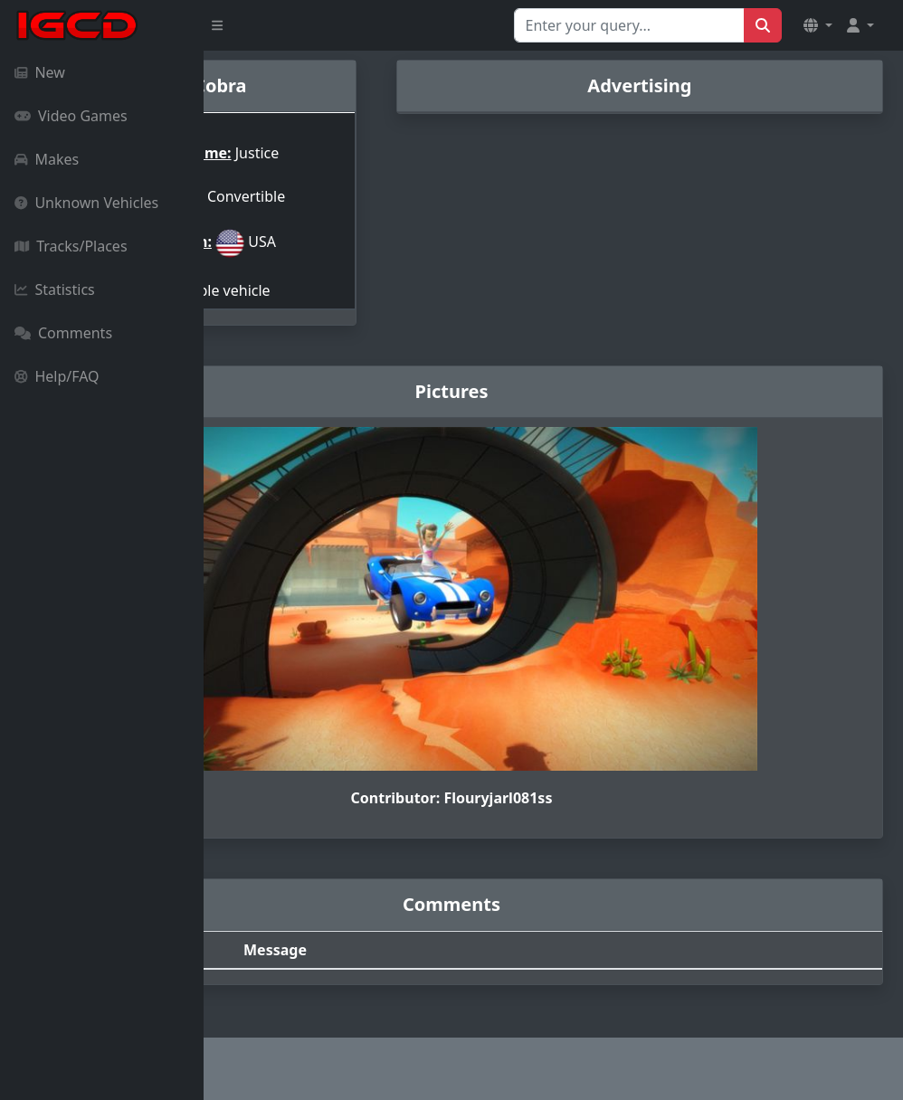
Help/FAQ (57, 376)
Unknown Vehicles (86, 203)
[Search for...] (629, 25)
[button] (818, 25)
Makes (46, 159)
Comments (63, 333)
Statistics (54, 289)
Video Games (71, 116)
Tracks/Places (71, 246)
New (39, 72)
